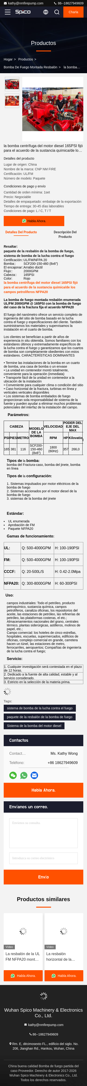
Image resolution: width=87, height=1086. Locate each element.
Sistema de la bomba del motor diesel (34, 726)
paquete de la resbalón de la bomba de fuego (39, 717)
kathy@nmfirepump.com (23, 3)
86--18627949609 (68, 3)
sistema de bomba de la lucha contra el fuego (40, 708)
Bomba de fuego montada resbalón (30, 67)
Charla (73, 12)
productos (25, 59)
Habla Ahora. (43, 790)
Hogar (8, 59)
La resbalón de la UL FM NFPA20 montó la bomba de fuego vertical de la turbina (23, 957)
